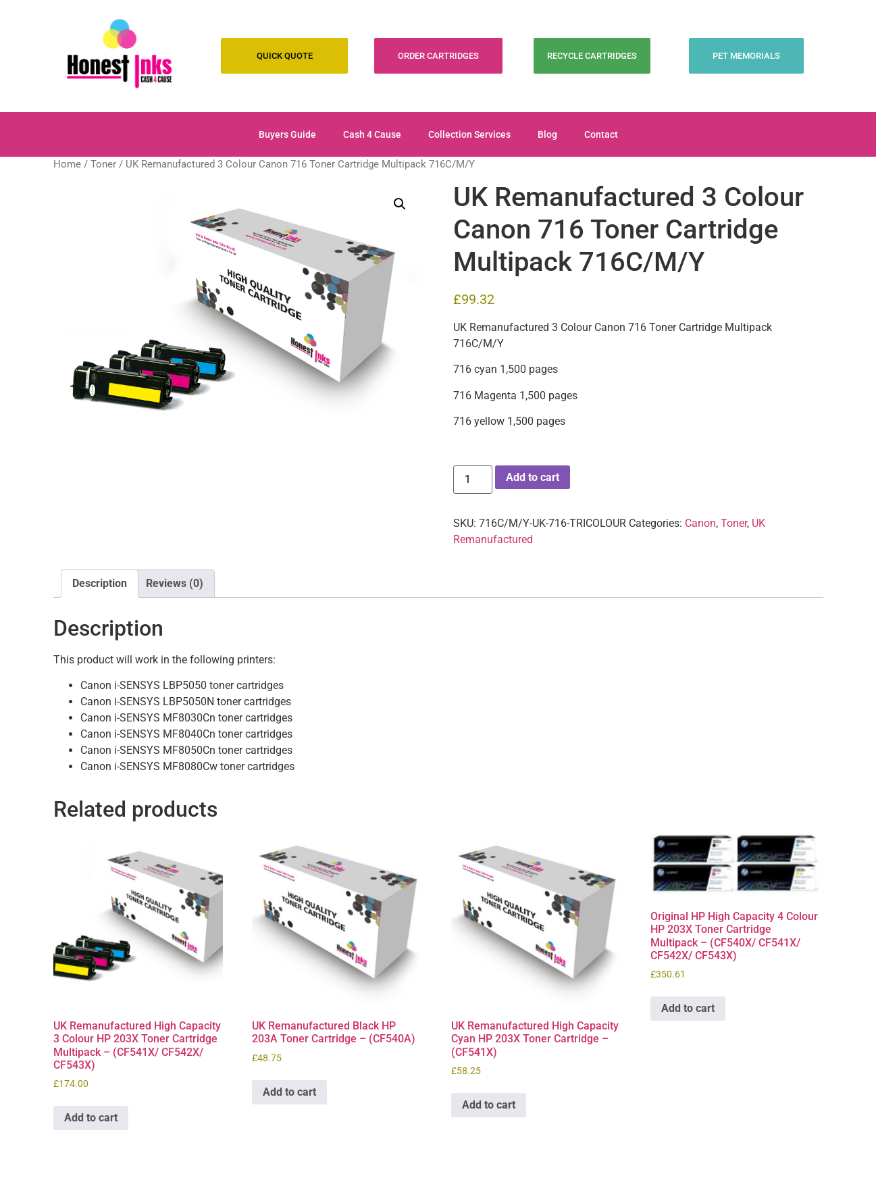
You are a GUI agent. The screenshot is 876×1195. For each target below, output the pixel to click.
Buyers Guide (287, 134)
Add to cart (532, 477)
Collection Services (469, 134)
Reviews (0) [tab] (174, 583)
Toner (103, 164)
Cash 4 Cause (372, 134)
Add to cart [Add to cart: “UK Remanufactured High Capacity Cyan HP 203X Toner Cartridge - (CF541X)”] (488, 1104)
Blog (547, 134)
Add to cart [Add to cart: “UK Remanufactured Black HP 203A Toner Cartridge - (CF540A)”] (289, 1092)
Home (67, 164)
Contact (601, 134)
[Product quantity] (472, 479)
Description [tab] (99, 583)
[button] (400, 204)
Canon (700, 523)
